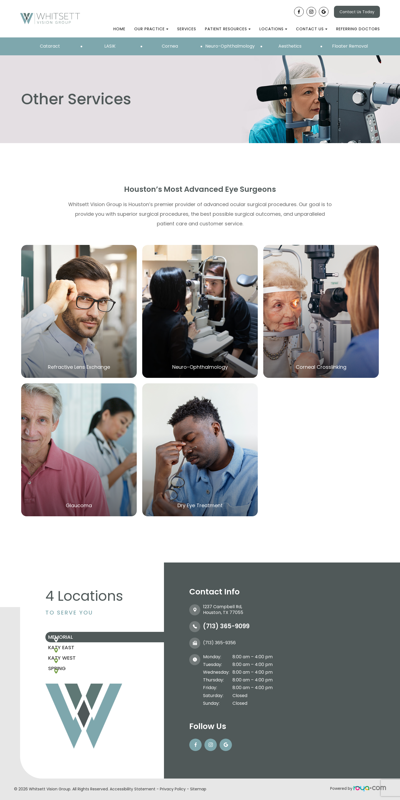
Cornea (170, 46)
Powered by (358, 788)
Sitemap (198, 789)
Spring (71, 687)
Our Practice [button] (151, 29)
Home (119, 29)
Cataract (50, 46)
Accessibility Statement (132, 789)
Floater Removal (350, 46)
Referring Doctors (358, 29)
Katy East (75, 655)
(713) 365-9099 (226, 626)
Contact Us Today (356, 12)
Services (186, 29)
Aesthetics (290, 46)
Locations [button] (273, 29)
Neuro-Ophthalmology (230, 46)
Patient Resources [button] (228, 29)
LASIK (110, 46)
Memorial (74, 639)
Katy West (75, 671)
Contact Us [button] (311, 29)
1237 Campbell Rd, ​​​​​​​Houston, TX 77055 (223, 610)
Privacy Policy (173, 789)
